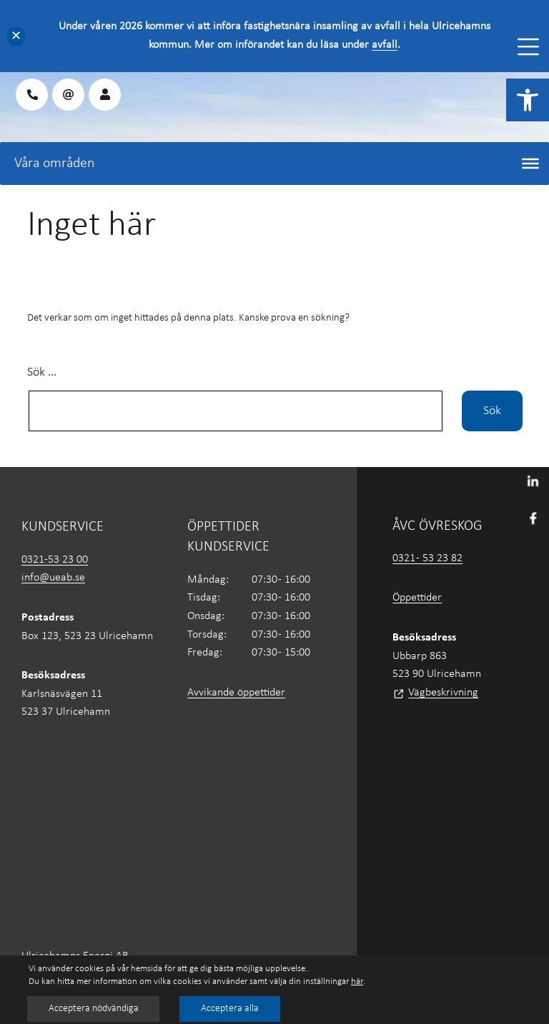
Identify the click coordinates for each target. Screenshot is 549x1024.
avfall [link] (384, 45)
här (357, 981)
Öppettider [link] (417, 597)
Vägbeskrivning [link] (443, 692)
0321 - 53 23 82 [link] (427, 558)
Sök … (41, 372)
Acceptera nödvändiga (94, 1008)
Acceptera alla (232, 1008)
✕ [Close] (16, 36)
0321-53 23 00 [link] (54, 560)
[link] (527, 100)
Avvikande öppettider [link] (236, 692)
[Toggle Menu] (528, 46)
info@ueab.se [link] (53, 577)
